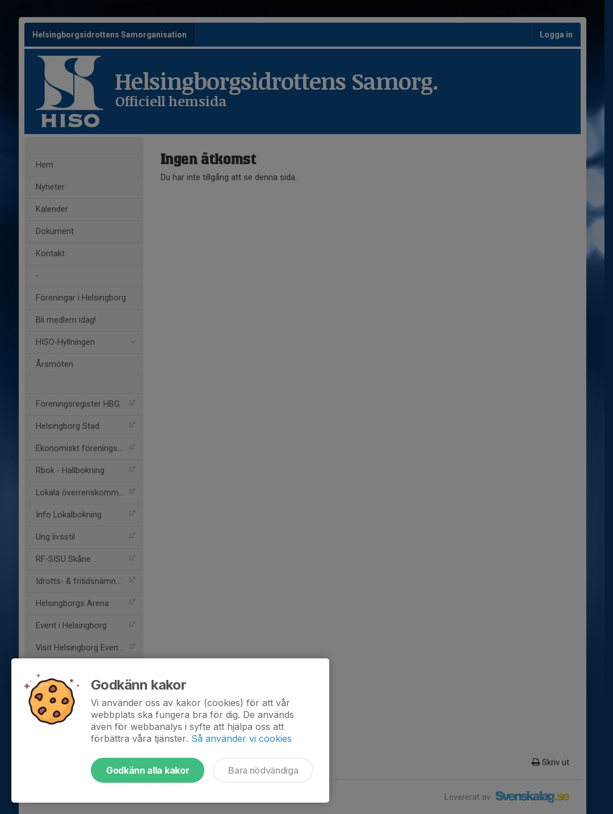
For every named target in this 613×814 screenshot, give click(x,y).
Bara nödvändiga (263, 770)
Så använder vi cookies (241, 738)
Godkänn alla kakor (147, 770)
